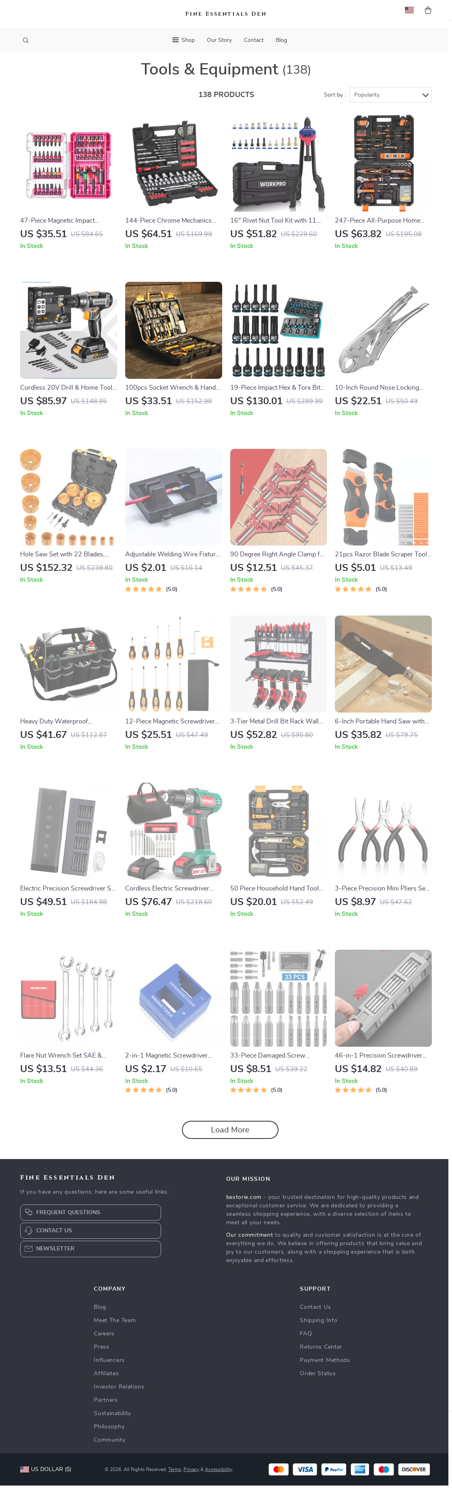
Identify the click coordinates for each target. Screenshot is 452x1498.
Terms (174, 1481)
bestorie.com (244, 1210)
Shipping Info (318, 1333)
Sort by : (335, 107)
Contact (254, 40)
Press (101, 1359)
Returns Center (321, 1359)
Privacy (191, 1481)
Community (109, 1452)
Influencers (109, 1373)
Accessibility (218, 1481)
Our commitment (249, 1247)
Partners (106, 1412)
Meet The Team (115, 1333)
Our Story (219, 40)
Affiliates (106, 1386)
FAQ (306, 1346)
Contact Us (315, 1319)
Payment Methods (325, 1373)
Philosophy (109, 1439)
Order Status (318, 1386)
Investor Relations (119, 1399)
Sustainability (112, 1426)
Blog (281, 40)
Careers (104, 1346)
